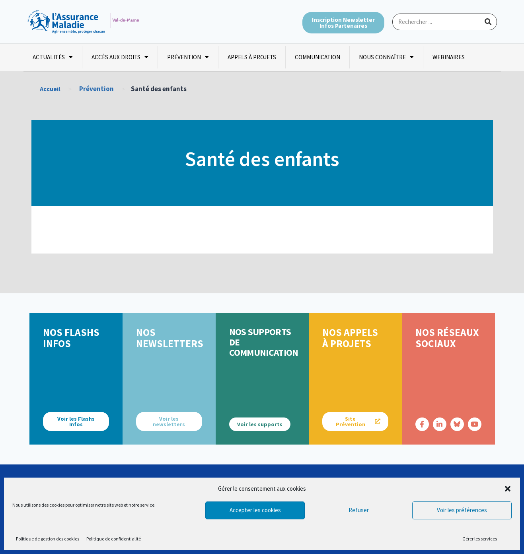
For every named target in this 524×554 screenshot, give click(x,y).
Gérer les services (479, 539)
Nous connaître (386, 57)
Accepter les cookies (255, 510)
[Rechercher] (488, 22)
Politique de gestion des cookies (47, 539)
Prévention (188, 57)
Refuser (359, 510)
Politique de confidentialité (113, 539)
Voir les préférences (462, 510)
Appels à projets (252, 57)
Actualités (53, 57)
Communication (317, 57)
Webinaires (448, 57)
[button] (508, 489)
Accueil (51, 88)
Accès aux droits (120, 57)
